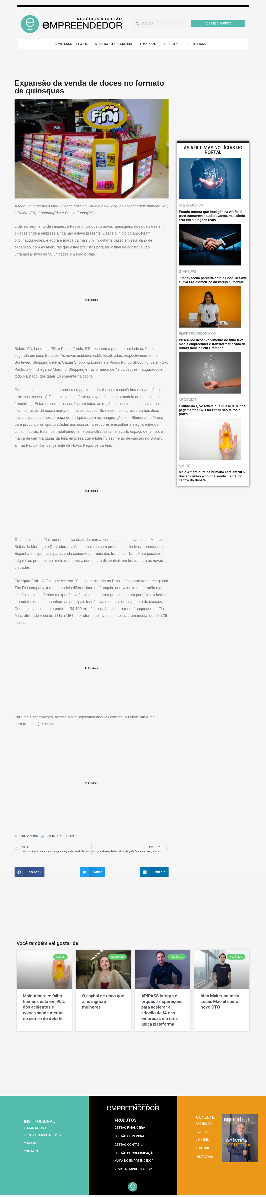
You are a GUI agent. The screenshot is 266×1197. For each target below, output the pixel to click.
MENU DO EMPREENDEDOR (115, 43)
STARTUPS (173, 43)
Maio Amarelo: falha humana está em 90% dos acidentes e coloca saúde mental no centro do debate (44, 1007)
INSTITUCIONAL (199, 43)
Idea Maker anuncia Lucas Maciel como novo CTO (220, 1001)
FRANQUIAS (150, 43)
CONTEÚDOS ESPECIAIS (73, 43)
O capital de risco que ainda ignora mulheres (103, 1001)
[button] (29, 872)
